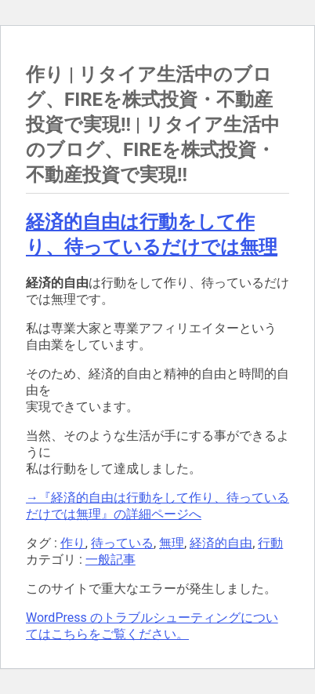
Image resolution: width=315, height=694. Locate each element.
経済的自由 (221, 543)
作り (72, 543)
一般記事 (110, 559)
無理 (171, 543)
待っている (122, 543)
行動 (270, 543)
